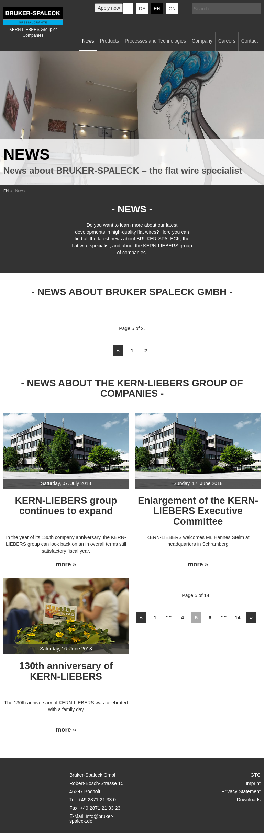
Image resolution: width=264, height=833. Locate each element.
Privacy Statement (241, 791)
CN (172, 8)
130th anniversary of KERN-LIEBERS (66, 671)
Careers (226, 41)
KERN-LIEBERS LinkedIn (128, 8)
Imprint (253, 783)
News (88, 41)
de (142, 8)
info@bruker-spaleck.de (91, 818)
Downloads (249, 799)
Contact (249, 41)
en (157, 8)
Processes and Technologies (155, 41)
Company (202, 41)
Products (109, 41)
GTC (255, 775)
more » (66, 564)
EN (6, 191)
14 (238, 617)
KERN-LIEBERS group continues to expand (66, 505)
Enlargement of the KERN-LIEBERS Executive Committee (198, 511)
